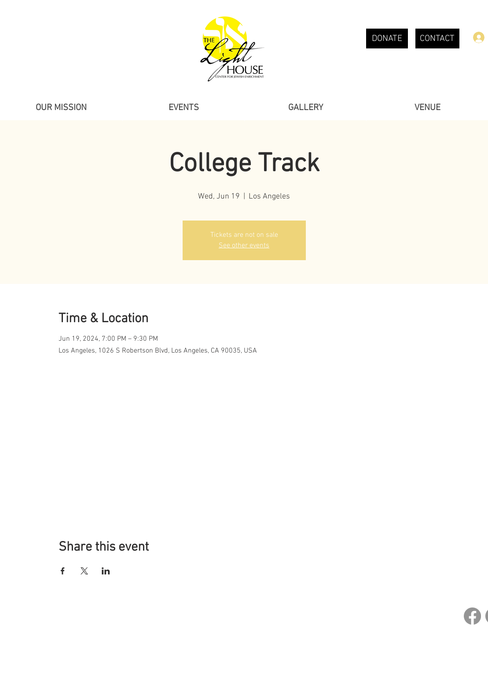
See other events (244, 245)
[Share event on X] (84, 570)
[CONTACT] (437, 38)
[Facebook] (472, 616)
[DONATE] (387, 38)
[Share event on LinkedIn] (106, 570)
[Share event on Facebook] (63, 570)
